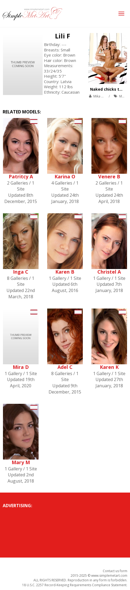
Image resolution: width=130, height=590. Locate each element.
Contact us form (115, 571)
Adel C (65, 367)
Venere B (109, 176)
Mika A (98, 96)
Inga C (20, 271)
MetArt (124, 96)
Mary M (21, 462)
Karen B (64, 271)
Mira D (21, 367)
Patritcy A (21, 176)
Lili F (62, 35)
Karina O (64, 176)
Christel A (109, 271)
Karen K (109, 367)
